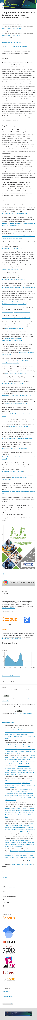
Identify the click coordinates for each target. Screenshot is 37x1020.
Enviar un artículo (8, 1004)
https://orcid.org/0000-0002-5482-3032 (11, 28)
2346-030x (5, 893)
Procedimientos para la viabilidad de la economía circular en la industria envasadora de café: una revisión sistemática (20, 853)
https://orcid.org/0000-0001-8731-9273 (11, 35)
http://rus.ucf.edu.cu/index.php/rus (14, 328)
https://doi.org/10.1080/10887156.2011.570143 (14, 448)
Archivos (8, 5)
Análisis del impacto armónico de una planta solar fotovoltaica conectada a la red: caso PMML (19, 781)
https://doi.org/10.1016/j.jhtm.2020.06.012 (13, 279)
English (4, 875)
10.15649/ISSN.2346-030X (10, 888)
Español (5, 877)
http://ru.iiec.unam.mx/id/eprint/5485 (11, 269)
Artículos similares (8, 722)
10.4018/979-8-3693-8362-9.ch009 (11, 638)
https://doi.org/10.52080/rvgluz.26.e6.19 (12, 248)
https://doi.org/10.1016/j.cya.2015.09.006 (16, 373)
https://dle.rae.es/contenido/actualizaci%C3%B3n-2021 (16, 318)
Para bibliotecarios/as (8, 996)
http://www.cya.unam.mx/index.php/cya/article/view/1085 (17, 438)
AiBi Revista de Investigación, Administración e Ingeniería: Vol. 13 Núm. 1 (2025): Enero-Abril (20, 815)
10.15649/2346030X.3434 (8, 608)
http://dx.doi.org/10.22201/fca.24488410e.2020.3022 (16, 213)
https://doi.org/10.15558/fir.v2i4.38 (18, 426)
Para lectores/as (6, 991)
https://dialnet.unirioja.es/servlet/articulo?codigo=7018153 (17, 395)
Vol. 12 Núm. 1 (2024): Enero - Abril (21, 5)
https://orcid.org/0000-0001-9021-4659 (11, 42)
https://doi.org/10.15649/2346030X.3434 (16, 46)
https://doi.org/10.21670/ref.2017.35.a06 (12, 471)
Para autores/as (6, 993)
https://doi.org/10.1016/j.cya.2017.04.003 (13, 383)
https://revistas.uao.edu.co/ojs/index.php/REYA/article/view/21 (18, 287)
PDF (5, 574)
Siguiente (31, 861)
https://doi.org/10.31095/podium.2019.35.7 (16, 403)
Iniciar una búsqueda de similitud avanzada (21, 864)
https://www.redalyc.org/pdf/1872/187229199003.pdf (16, 312)
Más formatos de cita (8, 611)
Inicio (3, 5)
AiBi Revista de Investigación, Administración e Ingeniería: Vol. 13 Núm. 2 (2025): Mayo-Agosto (20, 736)
